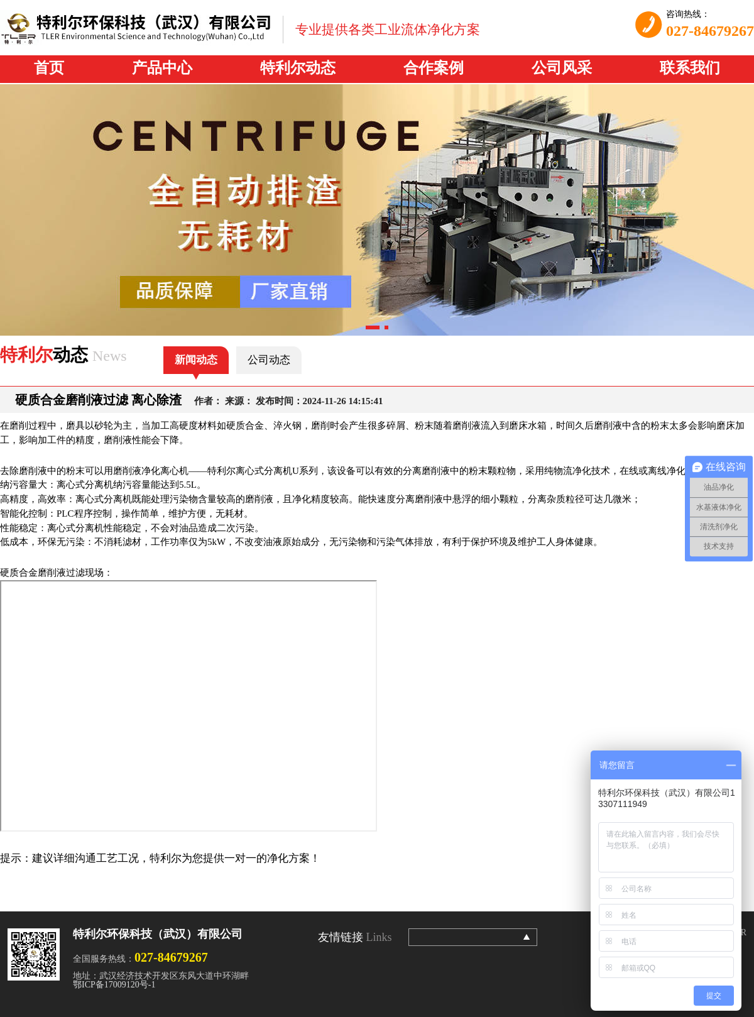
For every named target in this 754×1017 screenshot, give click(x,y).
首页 (49, 68)
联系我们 (690, 68)
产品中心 (162, 68)
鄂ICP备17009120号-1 (114, 984)
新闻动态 (196, 360)
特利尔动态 (298, 68)
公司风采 (562, 68)
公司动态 (269, 360)
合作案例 (433, 68)
